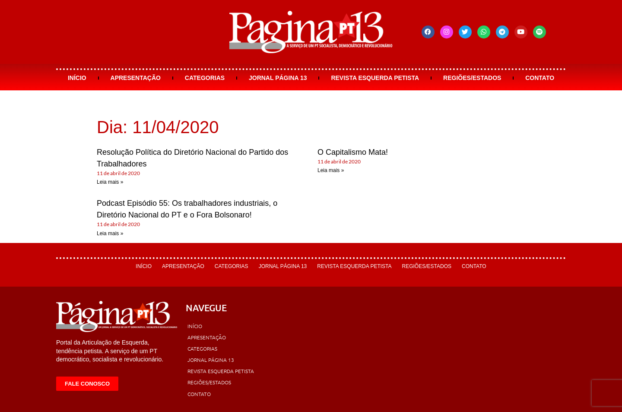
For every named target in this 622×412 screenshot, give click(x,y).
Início (77, 77)
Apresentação (136, 77)
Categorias (205, 77)
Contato (539, 77)
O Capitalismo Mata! (352, 152)
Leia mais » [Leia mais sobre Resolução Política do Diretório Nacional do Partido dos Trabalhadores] (110, 182)
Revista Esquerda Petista (375, 77)
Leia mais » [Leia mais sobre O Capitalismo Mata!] (330, 170)
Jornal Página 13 (278, 77)
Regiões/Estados (472, 77)
